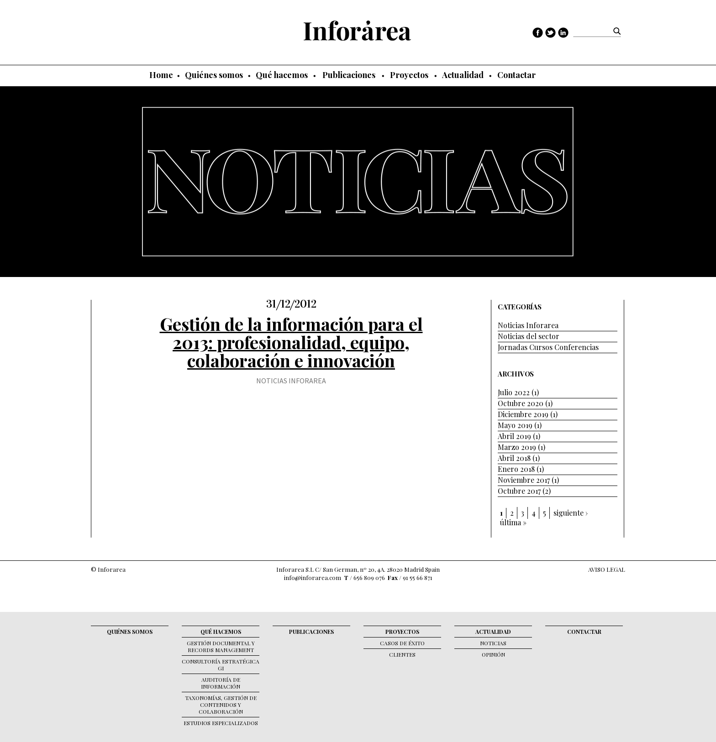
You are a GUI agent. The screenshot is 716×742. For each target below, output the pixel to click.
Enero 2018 (516, 469)
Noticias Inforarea (291, 380)
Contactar (516, 74)
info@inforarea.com (312, 577)
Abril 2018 (514, 458)
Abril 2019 (514, 436)
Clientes (402, 654)
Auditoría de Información (220, 683)
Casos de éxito (402, 643)
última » (513, 522)
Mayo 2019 (515, 425)
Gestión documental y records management (221, 646)
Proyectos (409, 74)
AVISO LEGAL (606, 569)
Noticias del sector (528, 336)
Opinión (493, 654)
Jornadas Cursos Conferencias (548, 347)
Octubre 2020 (520, 403)
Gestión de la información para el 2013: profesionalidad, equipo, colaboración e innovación (291, 342)
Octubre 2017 (519, 491)
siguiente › (570, 513)
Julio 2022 (514, 392)
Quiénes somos (214, 74)
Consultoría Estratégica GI (220, 665)
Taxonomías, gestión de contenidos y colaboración (221, 704)
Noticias (493, 643)
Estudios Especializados (221, 722)
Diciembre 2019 (523, 414)
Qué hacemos (282, 74)
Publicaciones (348, 74)
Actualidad (463, 74)
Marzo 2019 (517, 447)
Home (161, 74)
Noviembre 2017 (524, 480)
